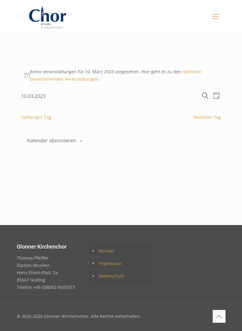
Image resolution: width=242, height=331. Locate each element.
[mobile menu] (216, 16)
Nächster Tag (207, 117)
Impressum (110, 263)
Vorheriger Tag (36, 117)
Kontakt (106, 251)
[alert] (121, 75)
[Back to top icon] (219, 316)
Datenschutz (111, 276)
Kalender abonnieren (51, 141)
